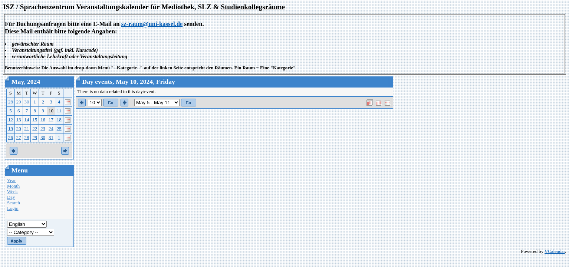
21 (26, 128)
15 (34, 119)
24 (51, 128)
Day (11, 197)
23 (42, 128)
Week (12, 191)
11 (59, 110)
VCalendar (555, 251)
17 (51, 119)
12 (10, 119)
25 (59, 128)
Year (11, 180)
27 (18, 137)
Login (13, 208)
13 (18, 119)
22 (34, 128)
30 (26, 102)
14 (26, 119)
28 (10, 102)
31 (51, 137)
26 (10, 137)
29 (18, 102)
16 (42, 119)
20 (18, 128)
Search (13, 202)
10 (51, 110)
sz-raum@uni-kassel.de (152, 23)
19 (10, 128)
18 (59, 119)
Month (13, 186)
